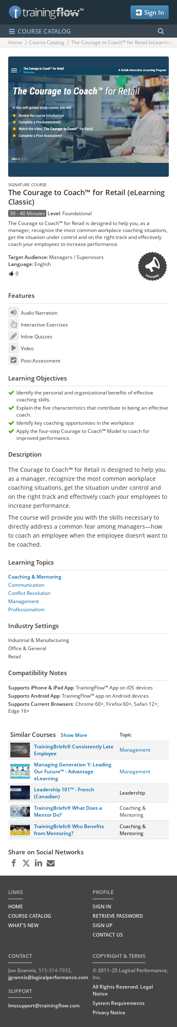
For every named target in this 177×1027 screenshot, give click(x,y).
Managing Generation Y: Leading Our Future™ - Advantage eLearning (72, 771)
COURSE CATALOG (39, 31)
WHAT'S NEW (23, 925)
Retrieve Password (118, 915)
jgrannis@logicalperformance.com (48, 977)
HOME (15, 906)
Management (23, 601)
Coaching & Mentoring (34, 576)
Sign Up (102, 925)
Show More (74, 735)
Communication (26, 584)
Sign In (149, 12)
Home (15, 42)
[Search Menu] (161, 31)
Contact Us (108, 934)
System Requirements (119, 1003)
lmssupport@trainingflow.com (43, 1005)
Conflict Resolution (29, 593)
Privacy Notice (109, 1012)
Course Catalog (46, 42)
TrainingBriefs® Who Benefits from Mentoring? (69, 830)
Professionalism (26, 609)
